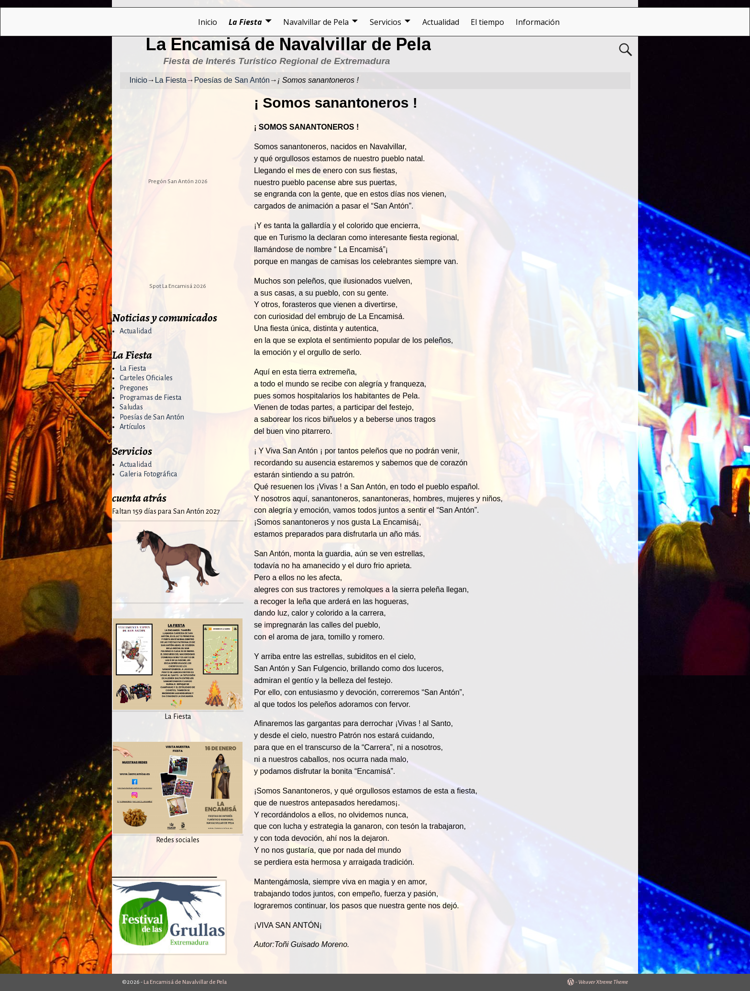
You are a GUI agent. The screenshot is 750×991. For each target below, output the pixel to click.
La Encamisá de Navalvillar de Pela (288, 44)
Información (538, 22)
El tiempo (487, 22)
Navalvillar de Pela (316, 22)
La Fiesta (245, 22)
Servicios (385, 22)
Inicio (207, 22)
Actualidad (440, 22)
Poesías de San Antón (232, 80)
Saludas (131, 407)
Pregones (134, 388)
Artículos (132, 426)
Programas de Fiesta (151, 397)
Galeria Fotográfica (148, 474)
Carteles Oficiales (146, 378)
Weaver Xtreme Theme (603, 982)
